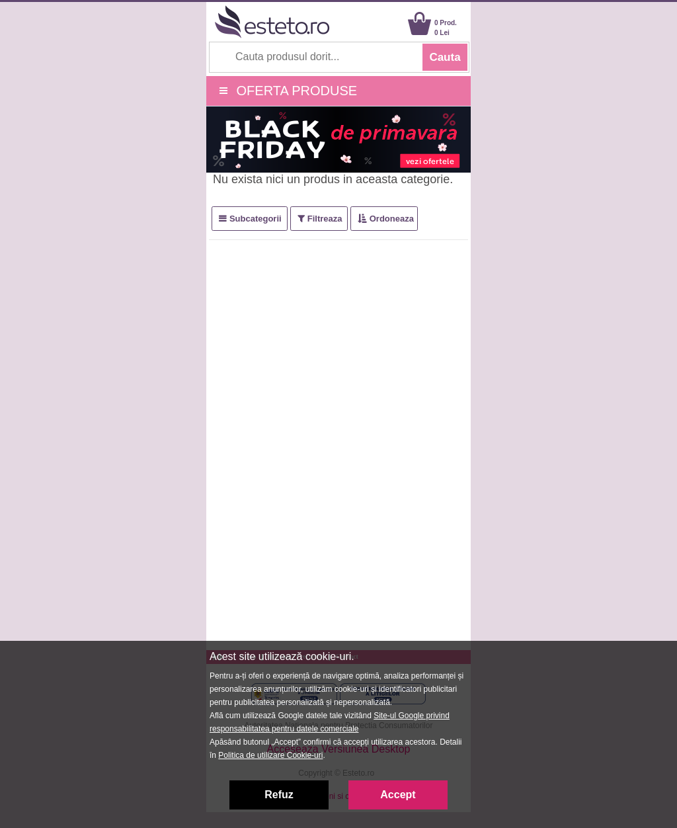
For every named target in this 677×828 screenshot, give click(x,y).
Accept (397, 794)
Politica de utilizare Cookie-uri (270, 755)
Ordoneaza (392, 219)
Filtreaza (324, 219)
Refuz (279, 794)
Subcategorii (255, 219)
